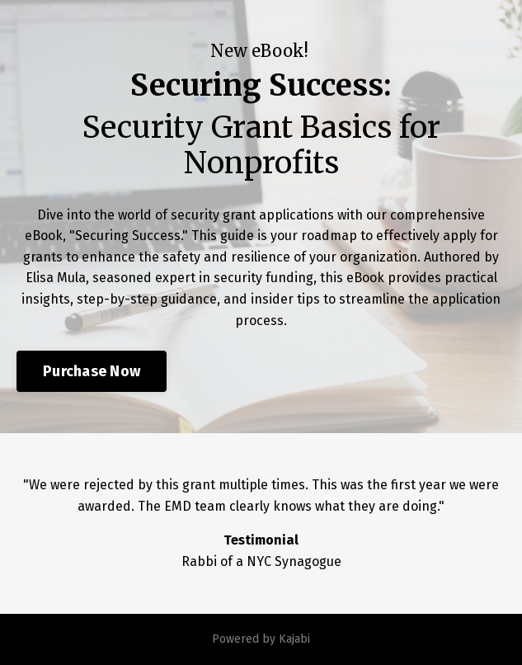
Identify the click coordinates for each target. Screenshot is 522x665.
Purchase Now (91, 371)
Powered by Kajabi (261, 639)
